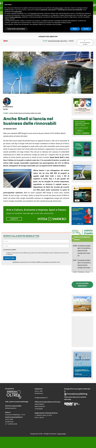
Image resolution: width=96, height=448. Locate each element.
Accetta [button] (86, 29)
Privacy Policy (61, 434)
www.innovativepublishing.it (14, 417)
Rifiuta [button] (75, 29)
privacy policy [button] (59, 8)
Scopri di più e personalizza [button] (16, 29)
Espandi (71, 40)
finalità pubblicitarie (15, 17)
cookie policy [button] (18, 11)
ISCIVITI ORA (10, 258)
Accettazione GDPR (9, 249)
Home (5, 113)
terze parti (33, 13)
